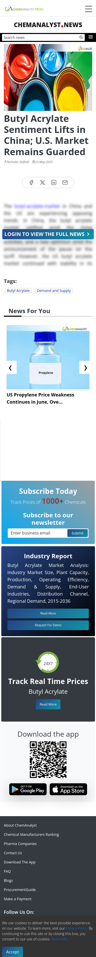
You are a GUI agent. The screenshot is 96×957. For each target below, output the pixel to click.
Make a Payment (17, 898)
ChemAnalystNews (48, 24)
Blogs (8, 880)
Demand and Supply (54, 290)
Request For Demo (48, 625)
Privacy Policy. (77, 928)
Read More (48, 704)
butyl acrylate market (37, 206)
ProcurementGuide (20, 889)
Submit (77, 533)
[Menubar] (88, 9)
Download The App (20, 862)
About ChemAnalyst (20, 825)
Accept (12, 952)
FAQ (7, 871)
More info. (59, 939)
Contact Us (13, 852)
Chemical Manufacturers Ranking (31, 834)
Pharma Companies (20, 843)
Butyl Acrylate (18, 290)
